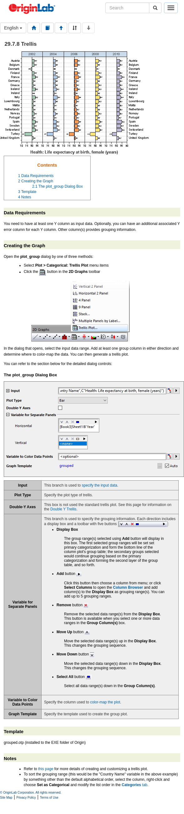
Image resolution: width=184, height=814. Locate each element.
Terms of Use (49, 797)
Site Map (6, 797)
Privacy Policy (26, 797)
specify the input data (99, 485)
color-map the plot (105, 702)
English (13, 27)
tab (134, 785)
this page (45, 769)
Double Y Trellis (63, 509)
